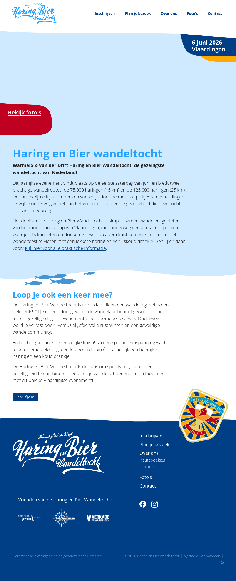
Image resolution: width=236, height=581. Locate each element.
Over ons (169, 13)
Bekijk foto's (24, 112)
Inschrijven (105, 13)
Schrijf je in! (25, 396)
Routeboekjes (152, 460)
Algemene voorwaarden (202, 555)
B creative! (95, 555)
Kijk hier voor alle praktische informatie (65, 248)
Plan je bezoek (138, 13)
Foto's (192, 13)
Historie (146, 467)
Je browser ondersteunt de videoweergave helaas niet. (118, 86)
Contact (215, 13)
